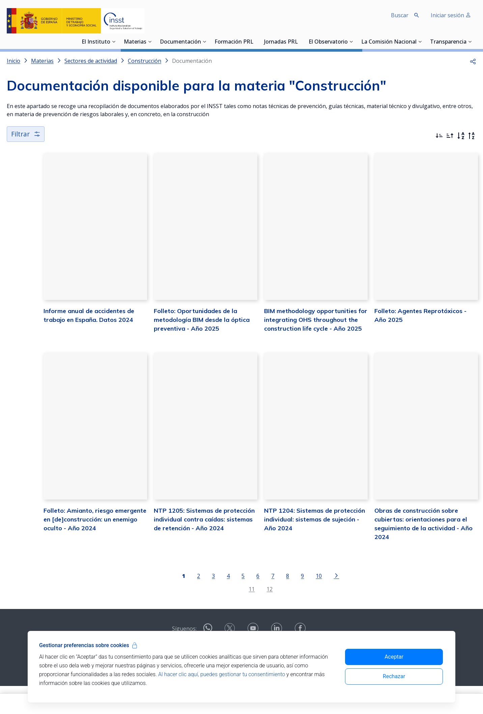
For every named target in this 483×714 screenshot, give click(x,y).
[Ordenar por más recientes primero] (439, 135)
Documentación (180, 42)
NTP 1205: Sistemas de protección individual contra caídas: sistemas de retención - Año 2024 (179, 547)
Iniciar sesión (451, 15)
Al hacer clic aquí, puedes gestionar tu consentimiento (221, 674)
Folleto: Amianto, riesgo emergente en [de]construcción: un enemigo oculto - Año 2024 (60, 547)
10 (300, 604)
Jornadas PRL (281, 42)
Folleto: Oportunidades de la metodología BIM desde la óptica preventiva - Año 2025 (173, 333)
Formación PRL (234, 42)
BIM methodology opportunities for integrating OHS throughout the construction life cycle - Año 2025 (296, 333)
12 (251, 616)
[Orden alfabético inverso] (471, 135)
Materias (135, 42)
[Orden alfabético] (460, 135)
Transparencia (448, 42)
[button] (473, 61)
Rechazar (394, 676)
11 (233, 616)
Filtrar (26, 133)
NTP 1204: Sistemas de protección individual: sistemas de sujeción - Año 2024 (299, 547)
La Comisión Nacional (389, 42)
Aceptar (394, 657)
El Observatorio (328, 42)
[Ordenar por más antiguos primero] (450, 135)
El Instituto (96, 42)
